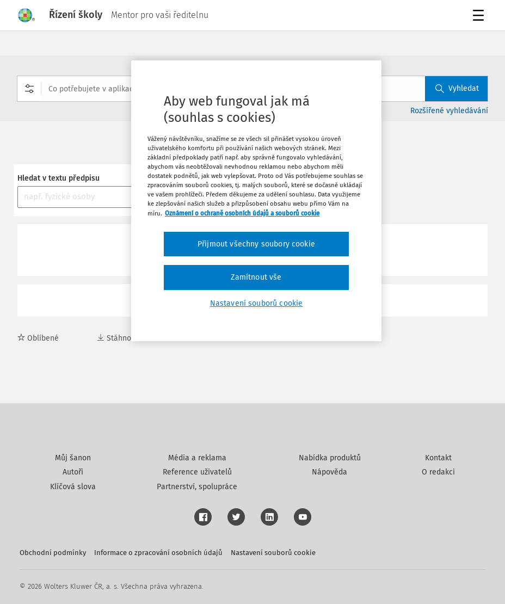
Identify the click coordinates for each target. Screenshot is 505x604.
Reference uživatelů (197, 472)
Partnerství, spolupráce (197, 486)
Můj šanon (73, 458)
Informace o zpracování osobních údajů (158, 552)
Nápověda (329, 472)
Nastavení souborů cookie (273, 552)
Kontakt (438, 458)
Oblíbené (38, 338)
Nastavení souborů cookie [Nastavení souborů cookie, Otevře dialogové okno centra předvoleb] (256, 303)
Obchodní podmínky (53, 552)
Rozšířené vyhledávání (449, 110)
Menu (480, 16)
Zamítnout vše (256, 277)
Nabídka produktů (330, 458)
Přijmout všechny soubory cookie (256, 244)
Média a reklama (197, 458)
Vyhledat (457, 88)
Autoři (73, 472)
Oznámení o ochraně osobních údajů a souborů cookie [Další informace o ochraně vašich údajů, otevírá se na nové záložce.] (242, 213)
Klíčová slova (73, 486)
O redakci (438, 472)
